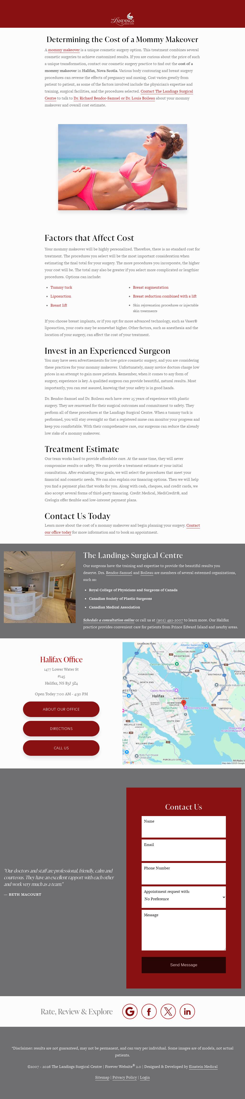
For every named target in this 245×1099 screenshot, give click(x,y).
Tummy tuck (61, 287)
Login (145, 1077)
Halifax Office (61, 659)
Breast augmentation (150, 287)
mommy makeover (64, 50)
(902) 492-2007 (169, 620)
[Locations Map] (183, 703)
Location (93, 5)
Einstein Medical (203, 1066)
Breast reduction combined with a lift (165, 296)
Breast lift (58, 305)
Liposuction (60, 296)
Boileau (146, 572)
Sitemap (102, 1077)
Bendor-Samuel (119, 572)
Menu (35, 5)
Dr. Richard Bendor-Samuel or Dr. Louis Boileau (114, 98)
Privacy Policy (124, 1077)
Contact (207, 5)
